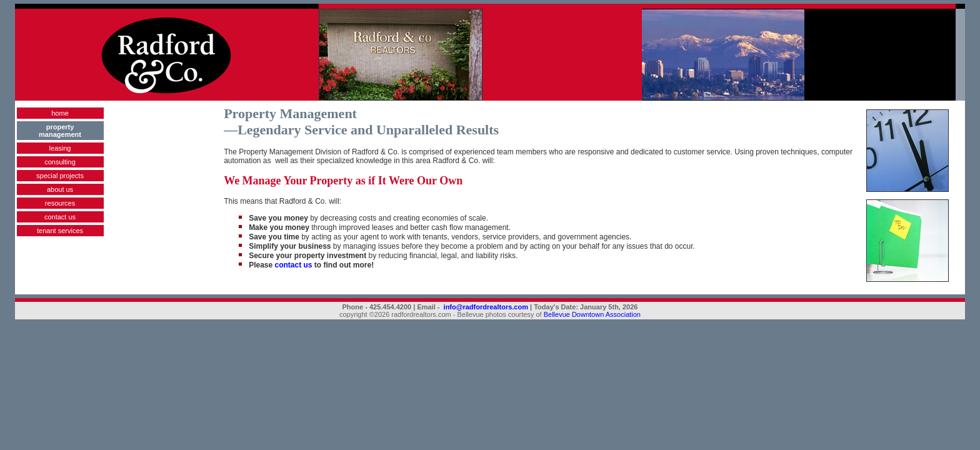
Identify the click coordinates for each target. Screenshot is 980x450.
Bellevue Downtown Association (592, 314)
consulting (60, 162)
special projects (60, 175)
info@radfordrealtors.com (486, 307)
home (60, 113)
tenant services (60, 230)
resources (60, 203)
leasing (60, 148)
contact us (60, 217)
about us (60, 189)
